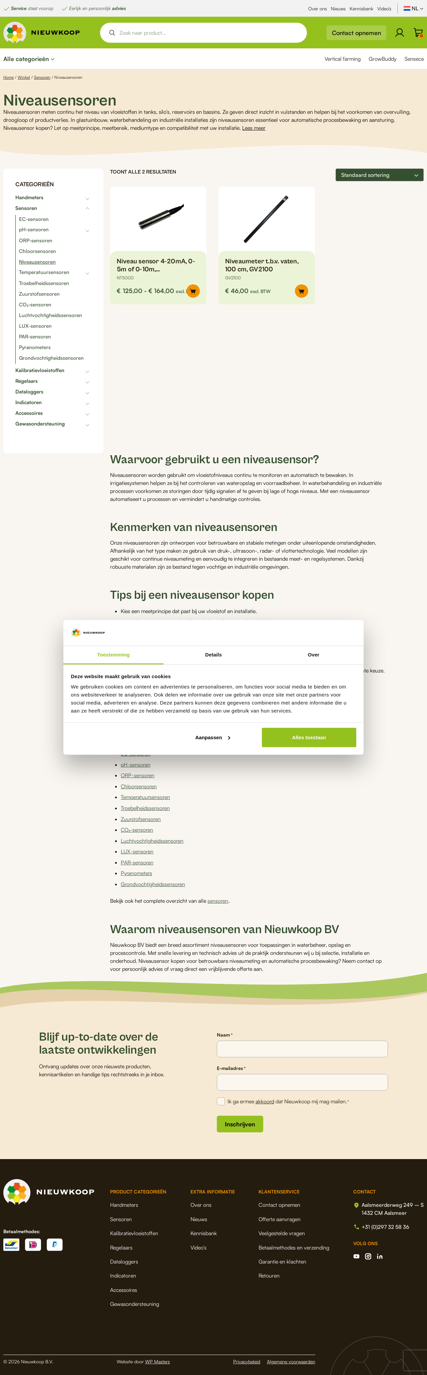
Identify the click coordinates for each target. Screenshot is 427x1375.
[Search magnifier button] (112, 32)
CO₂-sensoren (35, 304)
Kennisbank (361, 8)
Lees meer (254, 127)
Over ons (317, 8)
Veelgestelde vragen (281, 1230)
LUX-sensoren (35, 326)
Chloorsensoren (37, 251)
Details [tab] (213, 654)
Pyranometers (35, 347)
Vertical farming (343, 58)
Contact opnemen (356, 32)
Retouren (268, 1273)
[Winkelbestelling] (380, 175)
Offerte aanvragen (279, 1216)
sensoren (218, 898)
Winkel (24, 77)
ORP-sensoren (35, 240)
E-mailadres (231, 1066)
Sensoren (42, 77)
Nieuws (338, 8)
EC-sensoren (34, 219)
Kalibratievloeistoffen (39, 370)
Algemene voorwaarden (291, 1358)
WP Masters (157, 1358)
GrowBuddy (383, 58)
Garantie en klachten (282, 1258)
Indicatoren (28, 402)
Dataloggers (29, 392)
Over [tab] (314, 654)
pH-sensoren (34, 230)
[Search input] (209, 32)
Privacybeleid (246, 1358)
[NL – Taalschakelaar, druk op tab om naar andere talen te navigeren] (414, 8)
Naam (225, 1032)
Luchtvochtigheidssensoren (50, 315)
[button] (301, 291)
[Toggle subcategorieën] (67, 198)
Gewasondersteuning (40, 424)
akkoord (265, 1098)
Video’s (384, 8)
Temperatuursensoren (44, 272)
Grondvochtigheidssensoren (51, 358)
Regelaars (26, 381)
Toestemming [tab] (113, 654)
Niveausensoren (37, 262)
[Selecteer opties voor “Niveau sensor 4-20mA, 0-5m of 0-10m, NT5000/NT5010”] (193, 291)
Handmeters (29, 198)
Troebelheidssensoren (44, 283)
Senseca (414, 58)
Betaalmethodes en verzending (293, 1244)
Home (8, 77)
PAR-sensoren (35, 336)
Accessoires (29, 413)
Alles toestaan (309, 737)
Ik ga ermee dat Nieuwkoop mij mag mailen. (289, 1099)
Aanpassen (212, 737)
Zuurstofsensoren (39, 294)
